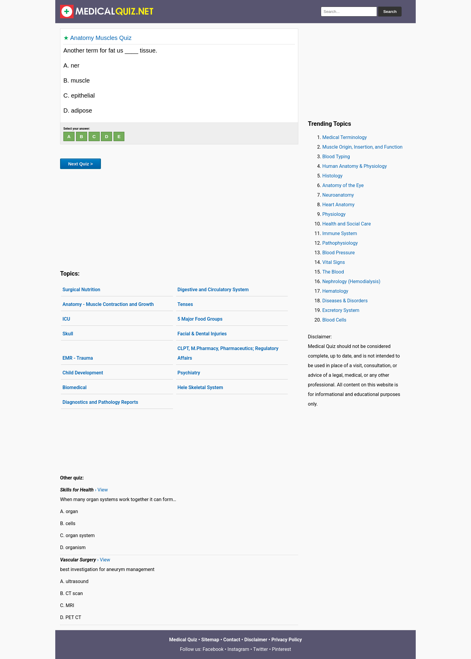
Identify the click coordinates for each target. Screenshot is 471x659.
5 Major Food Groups (200, 319)
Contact (231, 639)
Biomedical (74, 387)
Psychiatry (189, 373)
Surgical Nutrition (81, 289)
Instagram (238, 649)
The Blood (333, 272)
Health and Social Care (346, 224)
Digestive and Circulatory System (213, 289)
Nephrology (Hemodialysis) (351, 281)
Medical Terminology (344, 137)
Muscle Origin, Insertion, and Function (362, 147)
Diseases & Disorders (345, 301)
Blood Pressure (338, 252)
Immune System (339, 233)
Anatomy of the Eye (343, 185)
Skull (67, 334)
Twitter (260, 649)
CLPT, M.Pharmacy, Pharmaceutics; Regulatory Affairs (228, 353)
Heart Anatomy (338, 204)
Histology (332, 176)
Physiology (333, 214)
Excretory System (340, 310)
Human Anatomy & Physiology (354, 166)
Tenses (185, 304)
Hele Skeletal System (200, 387)
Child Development (82, 373)
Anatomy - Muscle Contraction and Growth (108, 304)
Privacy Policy (287, 639)
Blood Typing (336, 156)
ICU (66, 319)
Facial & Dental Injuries (202, 334)
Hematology (335, 291)
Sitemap (210, 639)
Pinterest (281, 649)
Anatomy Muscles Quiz (101, 38)
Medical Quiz (183, 639)
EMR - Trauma (77, 358)
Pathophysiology (340, 243)
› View (101, 490)
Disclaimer (255, 639)
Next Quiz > (80, 163)
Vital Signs (333, 262)
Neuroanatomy (338, 195)
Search (390, 11)
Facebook (213, 649)
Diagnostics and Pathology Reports (100, 402)
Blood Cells (334, 320)
